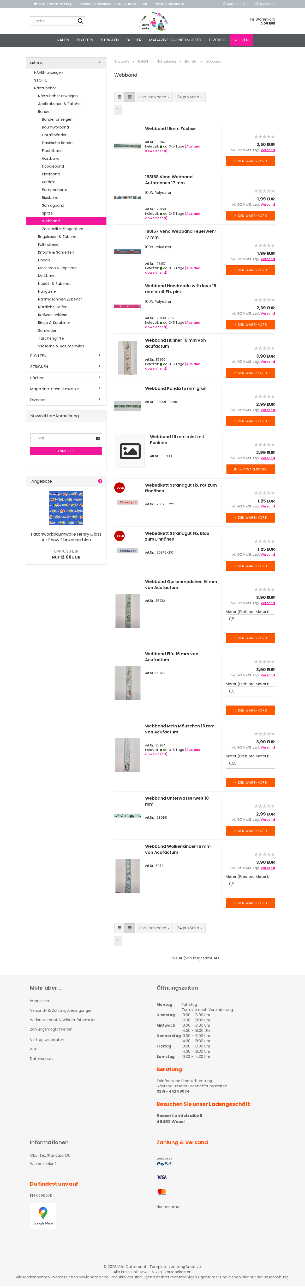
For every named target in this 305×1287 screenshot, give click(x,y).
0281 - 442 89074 (173, 1092)
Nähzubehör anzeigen (58, 97)
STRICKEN (110, 39)
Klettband (51, 175)
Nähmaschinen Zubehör (60, 300)
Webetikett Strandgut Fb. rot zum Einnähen (181, 489)
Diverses (217, 39)
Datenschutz (41, 1059)
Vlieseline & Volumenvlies (61, 347)
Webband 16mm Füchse (170, 130)
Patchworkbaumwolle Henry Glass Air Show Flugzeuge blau (66, 538)
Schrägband (53, 206)
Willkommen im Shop (53, 4)
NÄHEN (63, 39)
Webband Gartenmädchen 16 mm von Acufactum (181, 586)
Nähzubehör (45, 89)
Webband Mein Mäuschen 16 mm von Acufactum (179, 730)
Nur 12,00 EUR (66, 555)
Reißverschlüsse (52, 315)
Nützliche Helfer (52, 308)
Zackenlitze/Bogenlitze (62, 229)
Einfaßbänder (54, 136)
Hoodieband (53, 167)
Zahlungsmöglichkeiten (51, 1030)
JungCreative (188, 1267)
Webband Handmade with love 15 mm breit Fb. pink (180, 290)
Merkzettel (265, 4)
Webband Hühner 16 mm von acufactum (175, 345)
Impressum (40, 1002)
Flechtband (52, 151)
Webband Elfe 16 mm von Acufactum (171, 658)
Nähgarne (47, 292)
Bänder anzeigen (57, 120)
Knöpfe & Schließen (56, 253)
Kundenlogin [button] (235, 4)
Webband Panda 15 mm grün (175, 390)
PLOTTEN (85, 39)
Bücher (134, 39)
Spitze (47, 214)
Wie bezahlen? (43, 1165)
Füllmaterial (48, 245)
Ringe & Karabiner (54, 323)
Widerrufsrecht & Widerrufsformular (63, 1021)
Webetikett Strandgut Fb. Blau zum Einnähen (177, 537)
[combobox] (154, 98)
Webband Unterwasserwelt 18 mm (177, 802)
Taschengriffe (51, 339)
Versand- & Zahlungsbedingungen (61, 1011)
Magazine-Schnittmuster (175, 39)
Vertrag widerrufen (169, 4)
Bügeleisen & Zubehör (58, 237)
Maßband (47, 276)
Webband (51, 222)
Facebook (41, 1196)
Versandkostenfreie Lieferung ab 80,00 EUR (113, 4)
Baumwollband (55, 128)
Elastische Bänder (58, 143)
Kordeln (49, 183)
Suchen (241, 39)
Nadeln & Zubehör (54, 284)
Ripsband (50, 198)
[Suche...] (80, 21)
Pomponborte (54, 190)
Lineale (44, 261)
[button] (119, 98)
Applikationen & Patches (60, 104)
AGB (33, 1050)
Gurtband (50, 159)
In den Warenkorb (250, 162)
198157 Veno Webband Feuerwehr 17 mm (180, 236)
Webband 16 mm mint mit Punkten (177, 441)
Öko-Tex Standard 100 (50, 1156)
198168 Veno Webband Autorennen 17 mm (169, 181)
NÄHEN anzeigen (48, 73)
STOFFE (40, 81)
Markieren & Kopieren (57, 269)
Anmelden (66, 452)
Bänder (44, 112)
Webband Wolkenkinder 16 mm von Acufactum (178, 851)
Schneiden (47, 331)
